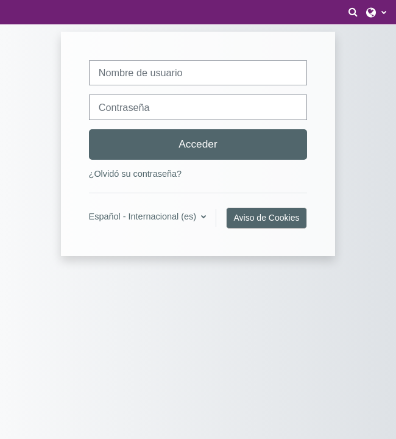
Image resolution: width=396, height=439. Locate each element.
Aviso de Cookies (267, 218)
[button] (352, 12)
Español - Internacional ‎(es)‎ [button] (144, 216)
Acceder (198, 144)
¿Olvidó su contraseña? (135, 174)
